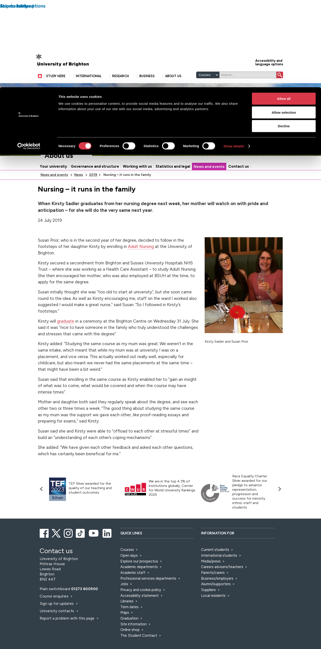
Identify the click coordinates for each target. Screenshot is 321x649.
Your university (53, 185)
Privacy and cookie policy (140, 609)
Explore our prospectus (139, 580)
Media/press (211, 580)
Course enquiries (55, 615)
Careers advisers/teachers (222, 586)
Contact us (238, 185)
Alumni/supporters (216, 603)
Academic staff (132, 591)
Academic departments (139, 586)
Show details (234, 59)
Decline (284, 39)
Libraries (127, 620)
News (78, 194)
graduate (65, 340)
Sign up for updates (57, 622)
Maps (124, 631)
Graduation (129, 637)
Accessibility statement (139, 614)
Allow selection (284, 25)
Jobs (124, 603)
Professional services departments (148, 597)
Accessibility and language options (269, 81)
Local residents (213, 614)
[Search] (247, 94)
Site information (133, 643)
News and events (209, 186)
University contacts (57, 630)
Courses (127, 569)
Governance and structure (95, 185)
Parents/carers (213, 591)
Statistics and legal (173, 185)
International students (219, 574)
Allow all (284, 11)
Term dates (129, 626)
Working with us (137, 185)
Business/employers (217, 597)
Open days (129, 574)
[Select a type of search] (207, 94)
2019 (93, 194)
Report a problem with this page (67, 637)
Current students (215, 569)
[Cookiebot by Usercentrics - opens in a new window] (28, 59)
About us (59, 175)
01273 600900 (84, 608)
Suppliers (208, 609)
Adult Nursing (141, 265)
